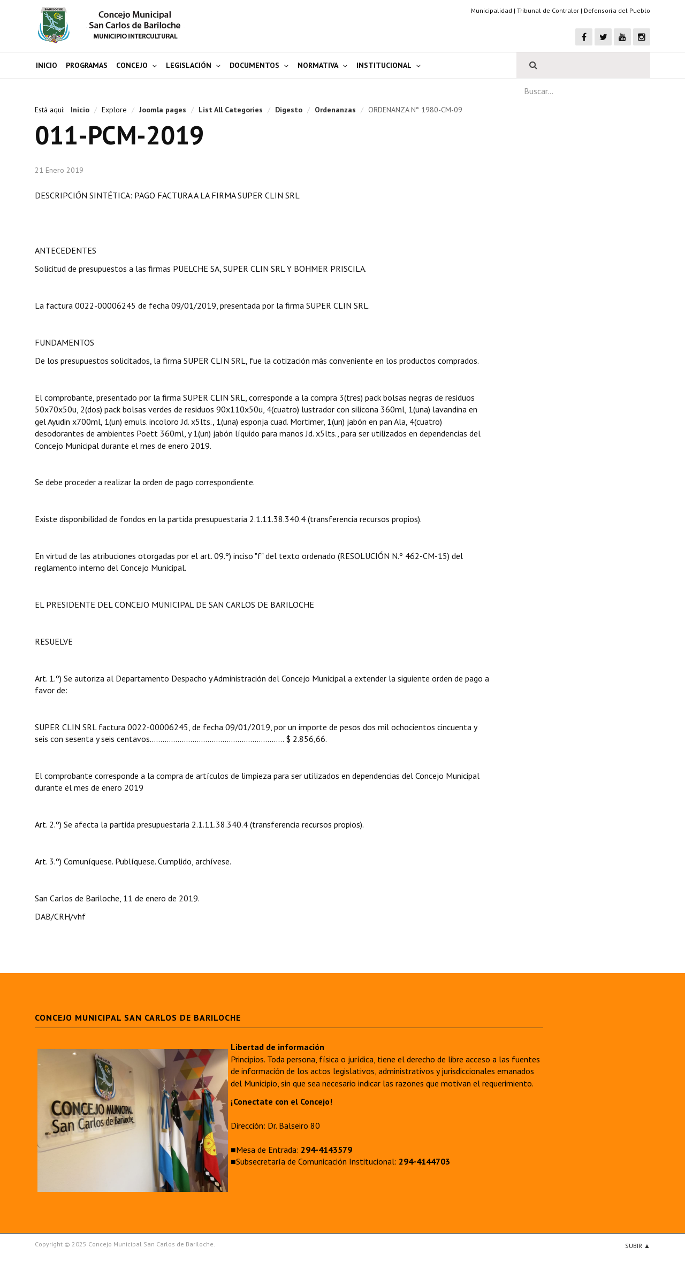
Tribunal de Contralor (548, 10)
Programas (87, 65)
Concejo (132, 65)
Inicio (46, 65)
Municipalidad (491, 10)
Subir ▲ (637, 1246)
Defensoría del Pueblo (617, 10)
